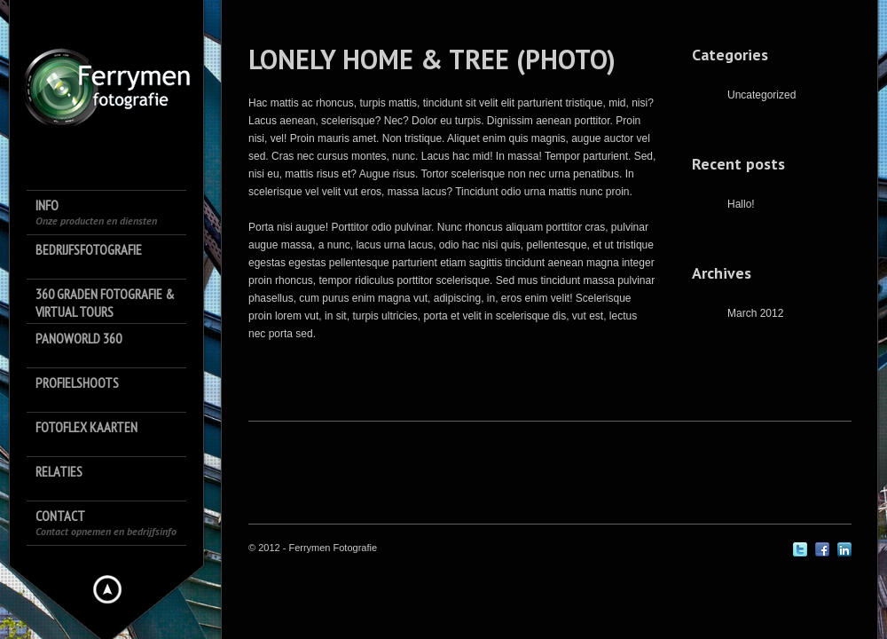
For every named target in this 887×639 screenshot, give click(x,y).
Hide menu (107, 589)
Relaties (58, 471)
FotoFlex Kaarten (86, 427)
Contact (106, 522)
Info (96, 211)
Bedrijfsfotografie (88, 249)
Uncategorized (761, 95)
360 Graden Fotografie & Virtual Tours (105, 302)
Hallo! (741, 204)
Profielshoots (77, 382)
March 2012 (755, 313)
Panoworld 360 (78, 338)
